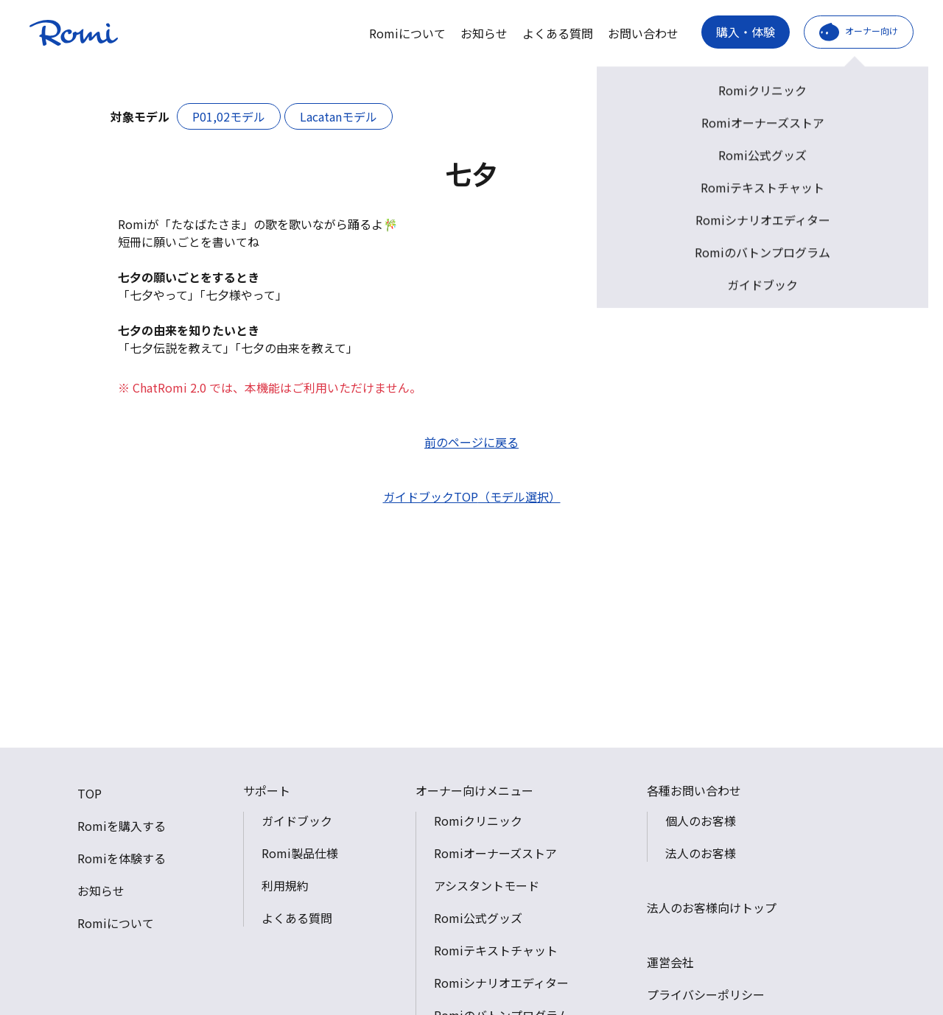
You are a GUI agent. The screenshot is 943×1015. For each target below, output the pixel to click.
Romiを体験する (121, 858)
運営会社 (670, 962)
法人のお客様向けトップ (712, 907)
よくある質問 (557, 33)
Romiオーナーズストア (495, 853)
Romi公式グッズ (478, 918)
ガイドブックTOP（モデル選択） (472, 496)
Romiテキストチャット (496, 950)
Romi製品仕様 (300, 853)
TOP (89, 793)
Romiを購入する (121, 826)
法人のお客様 (700, 853)
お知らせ (484, 33)
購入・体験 (745, 32)
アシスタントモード (486, 885)
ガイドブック (297, 820)
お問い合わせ (643, 33)
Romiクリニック (478, 820)
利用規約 (285, 885)
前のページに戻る (471, 442)
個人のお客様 (700, 820)
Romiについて (407, 33)
